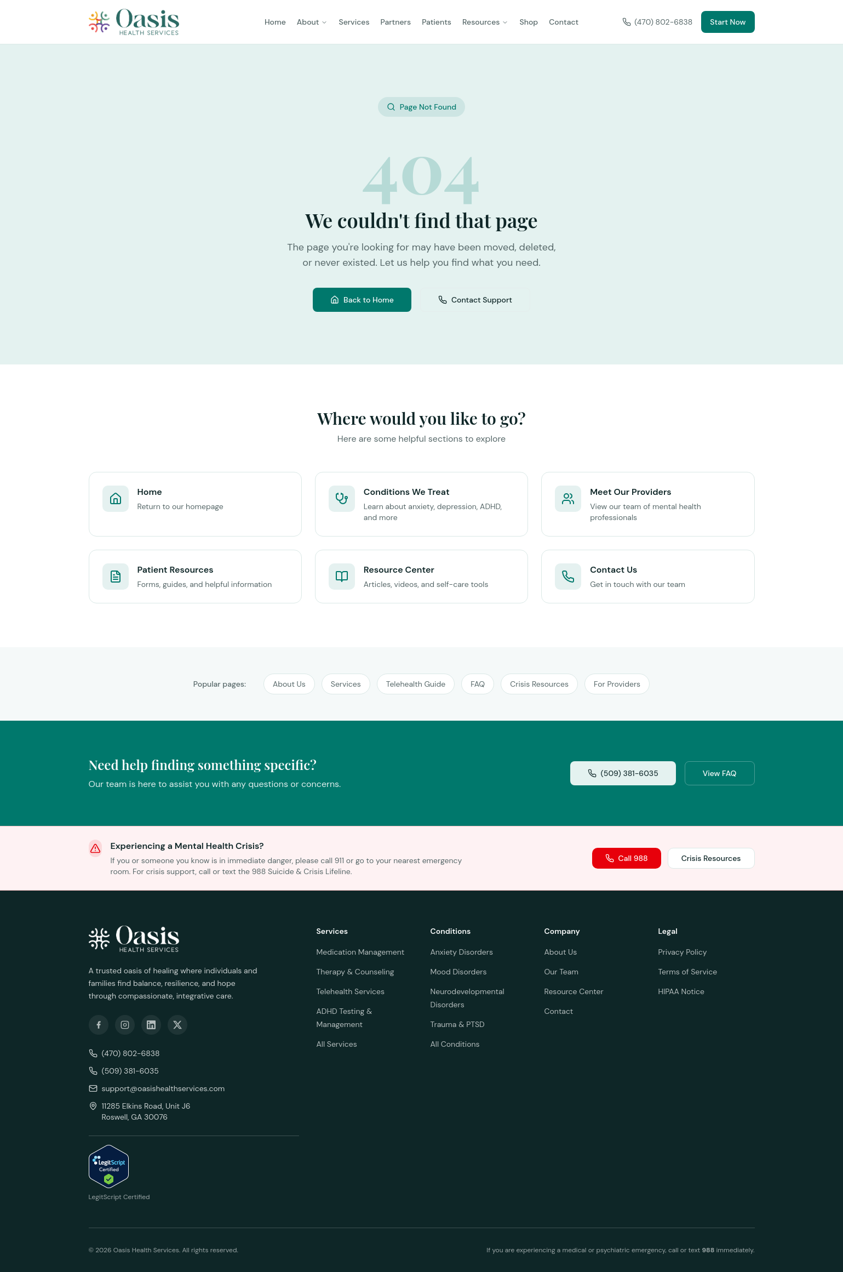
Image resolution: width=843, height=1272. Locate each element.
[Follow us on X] (177, 1025)
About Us (289, 684)
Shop (528, 22)
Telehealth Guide (415, 684)
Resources (485, 22)
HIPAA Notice (681, 991)
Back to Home (362, 300)
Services (354, 22)
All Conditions (455, 1044)
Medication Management (361, 952)
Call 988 (626, 858)
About (312, 22)
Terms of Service (688, 972)
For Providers (617, 684)
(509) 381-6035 (623, 773)
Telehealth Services (351, 991)
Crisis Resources (539, 684)
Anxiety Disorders (462, 952)
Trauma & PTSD (458, 1024)
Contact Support (475, 300)
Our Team (561, 972)
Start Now (727, 22)
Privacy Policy (682, 952)
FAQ (478, 684)
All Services (337, 1044)
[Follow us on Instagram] (125, 1025)
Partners (396, 22)
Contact (563, 22)
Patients (436, 22)
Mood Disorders (459, 972)
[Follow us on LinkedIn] (151, 1025)
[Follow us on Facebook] (98, 1025)
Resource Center (574, 991)
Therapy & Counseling (355, 972)
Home (275, 22)
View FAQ (720, 773)
